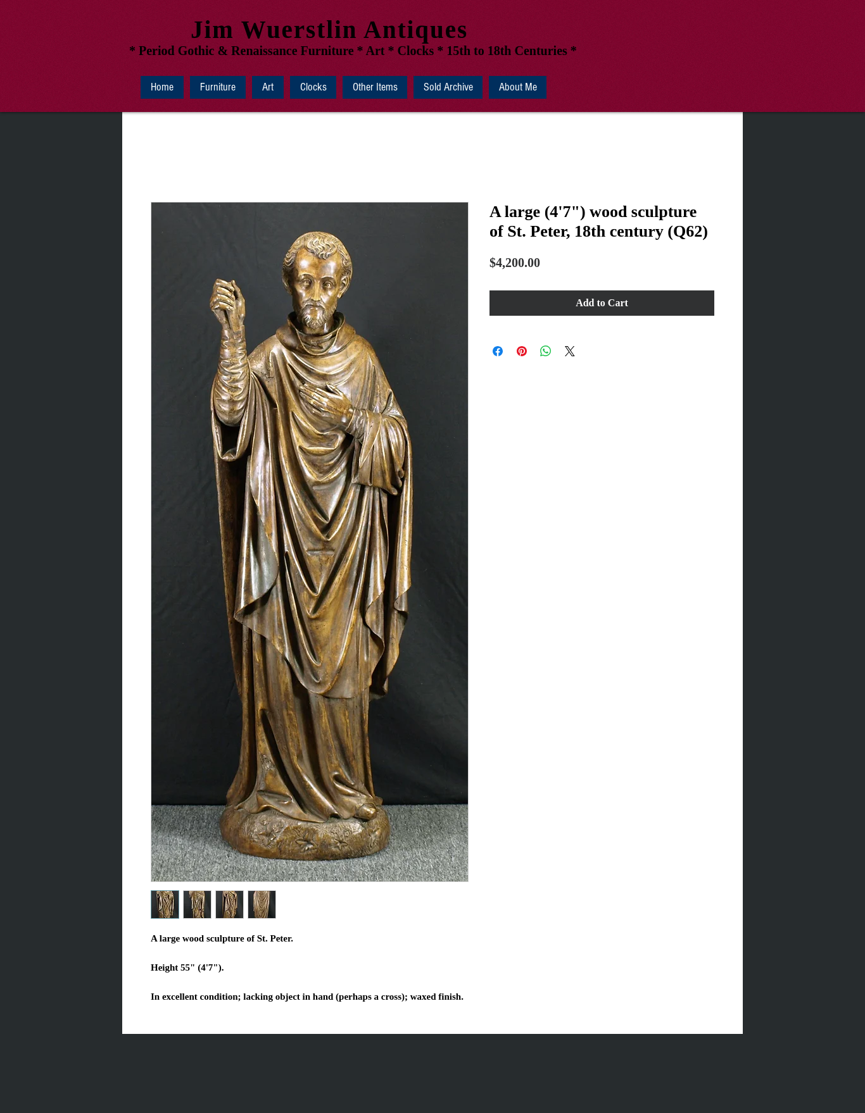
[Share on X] (570, 351)
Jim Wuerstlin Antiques (329, 29)
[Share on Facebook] (497, 351)
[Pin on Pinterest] (521, 351)
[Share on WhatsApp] (545, 351)
